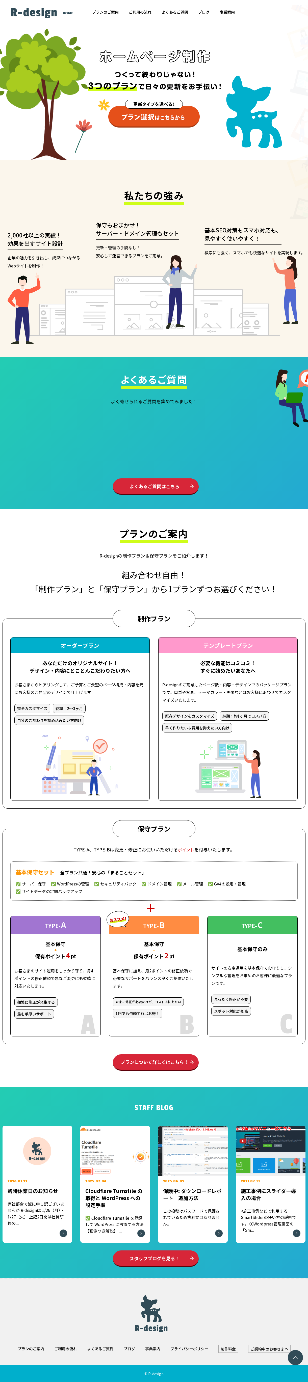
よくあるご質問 (175, 12)
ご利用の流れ (140, 12)
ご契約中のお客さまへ (269, 1349)
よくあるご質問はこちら (154, 486)
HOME (68, 13)
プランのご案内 (105, 12)
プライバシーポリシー (189, 1348)
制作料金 (228, 1349)
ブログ (204, 12)
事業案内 (227, 12)
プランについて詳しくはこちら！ (155, 1062)
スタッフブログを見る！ (154, 1258)
